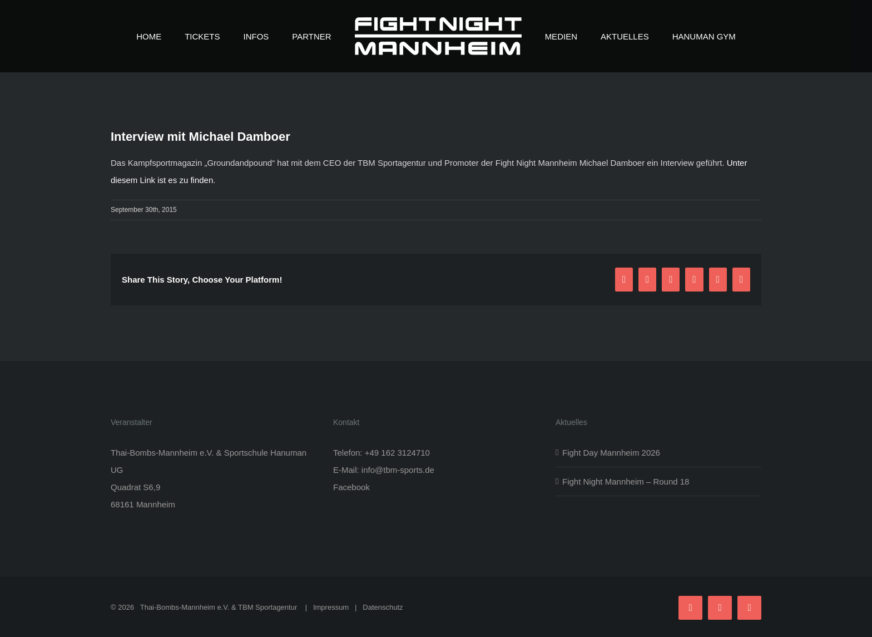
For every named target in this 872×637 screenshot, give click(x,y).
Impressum (331, 607)
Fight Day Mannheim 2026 (611, 452)
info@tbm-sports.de (397, 470)
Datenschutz (383, 607)
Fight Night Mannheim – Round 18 (625, 481)
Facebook (351, 487)
